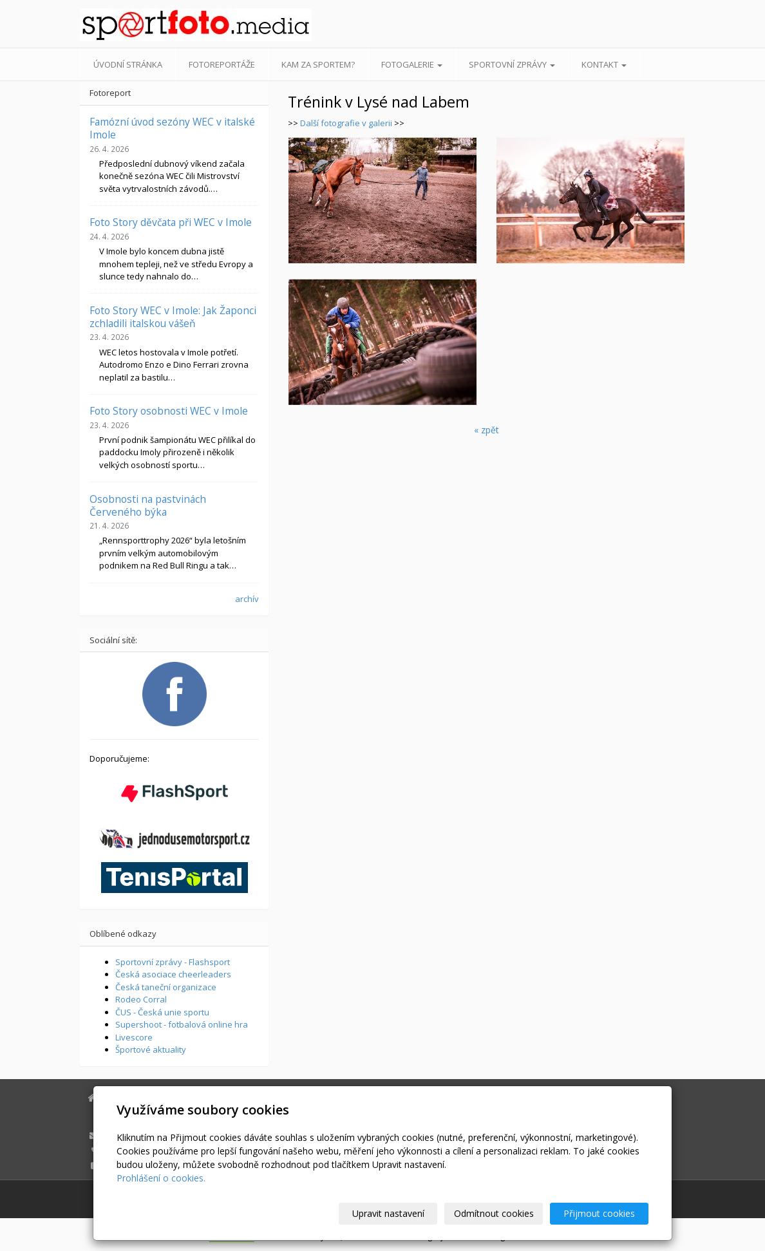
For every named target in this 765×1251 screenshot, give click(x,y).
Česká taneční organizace (165, 987)
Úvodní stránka (127, 64)
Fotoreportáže (222, 64)
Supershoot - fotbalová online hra (181, 1024)
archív (247, 599)
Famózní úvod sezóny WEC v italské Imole (172, 128)
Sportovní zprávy (512, 64)
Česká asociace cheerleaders (173, 974)
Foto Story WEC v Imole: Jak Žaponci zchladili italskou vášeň (173, 316)
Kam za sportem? (318, 64)
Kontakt (604, 64)
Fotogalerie (411, 64)
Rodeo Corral (141, 999)
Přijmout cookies (599, 1213)
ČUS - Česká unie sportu (162, 1012)
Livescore (134, 1037)
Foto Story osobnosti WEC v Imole (169, 411)
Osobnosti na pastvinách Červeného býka (148, 505)
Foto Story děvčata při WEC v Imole (171, 222)
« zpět (486, 430)
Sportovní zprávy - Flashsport (172, 962)
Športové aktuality (150, 1049)
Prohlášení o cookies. (161, 1178)
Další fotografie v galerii (346, 123)
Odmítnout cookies (494, 1213)
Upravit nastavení (388, 1213)
